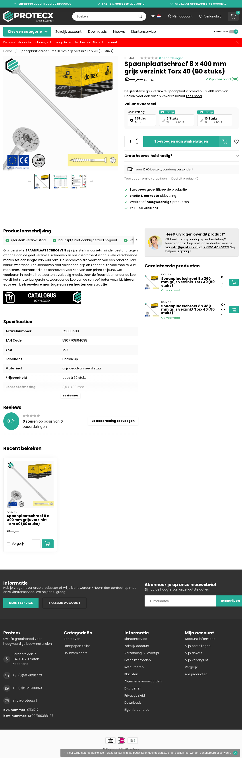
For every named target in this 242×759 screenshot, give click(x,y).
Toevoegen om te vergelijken (145, 178)
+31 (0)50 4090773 (27, 675)
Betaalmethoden (137, 660)
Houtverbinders (75, 653)
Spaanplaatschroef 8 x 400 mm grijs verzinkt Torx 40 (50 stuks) (66, 51)
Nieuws (119, 31)
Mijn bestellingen (198, 646)
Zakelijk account (68, 31)
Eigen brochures (136, 709)
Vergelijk (18, 543)
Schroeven (72, 639)
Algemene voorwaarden (143, 681)
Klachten (131, 674)
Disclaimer (132, 688)
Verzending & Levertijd (141, 653)
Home (7, 51)
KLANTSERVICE (21, 603)
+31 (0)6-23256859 (27, 688)
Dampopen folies (77, 646)
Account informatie (200, 639)
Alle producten (196, 674)
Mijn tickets (193, 653)
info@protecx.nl (184, 247)
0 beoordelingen (171, 58)
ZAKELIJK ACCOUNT (64, 603)
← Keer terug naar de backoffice (84, 752)
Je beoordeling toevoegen (113, 421)
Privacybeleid (134, 695)
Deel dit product (184, 178)
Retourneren (134, 667)
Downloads (97, 31)
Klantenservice (143, 31)
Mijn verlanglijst (196, 660)
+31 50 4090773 (216, 247)
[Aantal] (36, 543)
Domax (130, 58)
